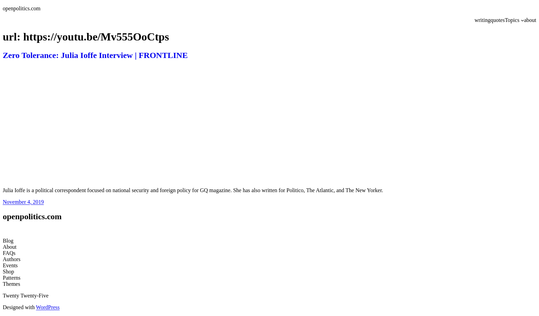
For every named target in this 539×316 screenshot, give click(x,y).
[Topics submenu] (522, 20)
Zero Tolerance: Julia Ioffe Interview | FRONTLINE (95, 55)
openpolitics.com (22, 8)
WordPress (48, 307)
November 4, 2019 (23, 202)
